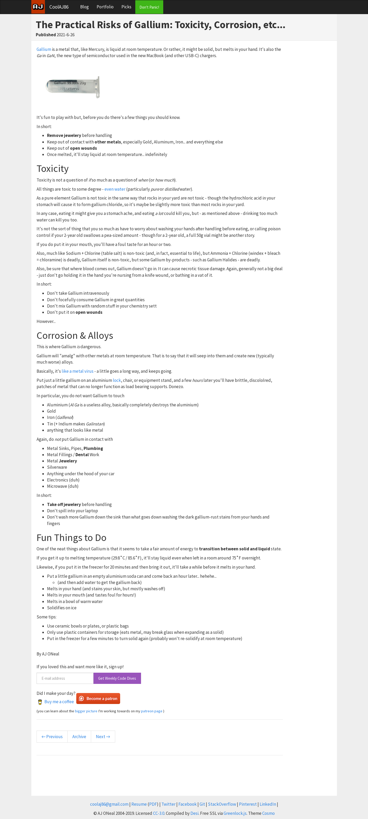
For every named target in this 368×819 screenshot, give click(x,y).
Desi (194, 813)
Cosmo (268, 813)
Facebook (187, 804)
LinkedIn (268, 804)
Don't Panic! (149, 7)
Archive (79, 736)
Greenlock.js (235, 813)
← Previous (52, 736)
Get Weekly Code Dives (117, 678)
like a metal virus (78, 371)
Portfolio (105, 7)
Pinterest (248, 804)
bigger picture (86, 711)
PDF (153, 804)
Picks (126, 7)
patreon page (151, 711)
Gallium (44, 49)
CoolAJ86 (58, 7)
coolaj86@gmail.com (109, 804)
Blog (84, 7)
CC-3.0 (158, 813)
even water (114, 189)
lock (117, 380)
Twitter (168, 804)
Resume (139, 804)
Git (202, 804)
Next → (103, 736)
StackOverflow (222, 804)
